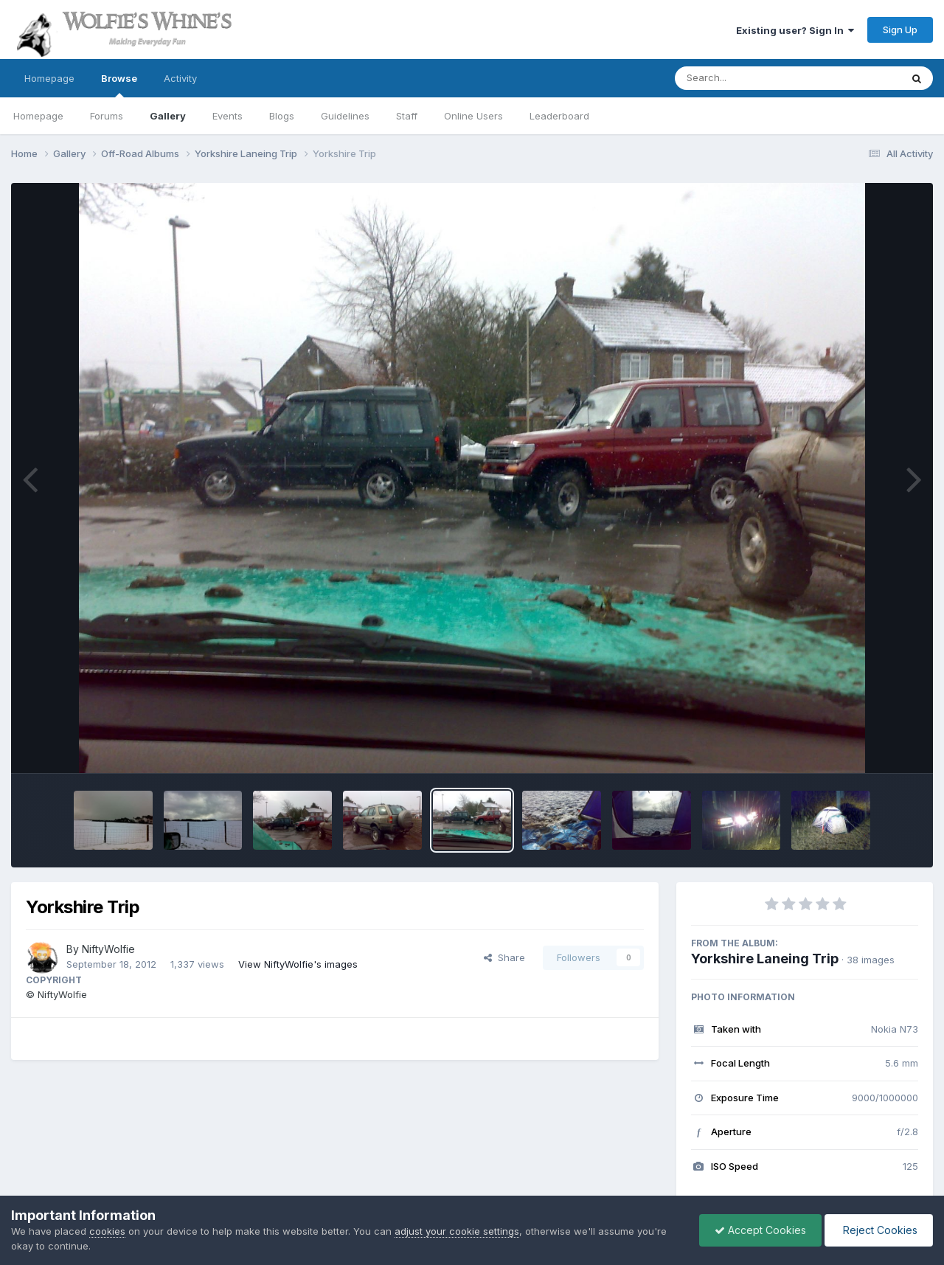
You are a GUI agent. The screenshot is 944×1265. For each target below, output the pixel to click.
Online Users (473, 116)
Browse (119, 84)
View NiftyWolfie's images (298, 964)
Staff (406, 116)
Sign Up (900, 29)
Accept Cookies (760, 1230)
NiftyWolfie (108, 949)
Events (227, 116)
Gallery (168, 116)
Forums (106, 116)
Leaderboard (559, 116)
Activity (180, 78)
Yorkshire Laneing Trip (765, 958)
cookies (107, 1231)
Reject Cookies (878, 1230)
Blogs (281, 116)
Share (504, 957)
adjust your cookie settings (457, 1231)
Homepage (49, 78)
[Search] (747, 78)
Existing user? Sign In (795, 30)
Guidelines (345, 116)
